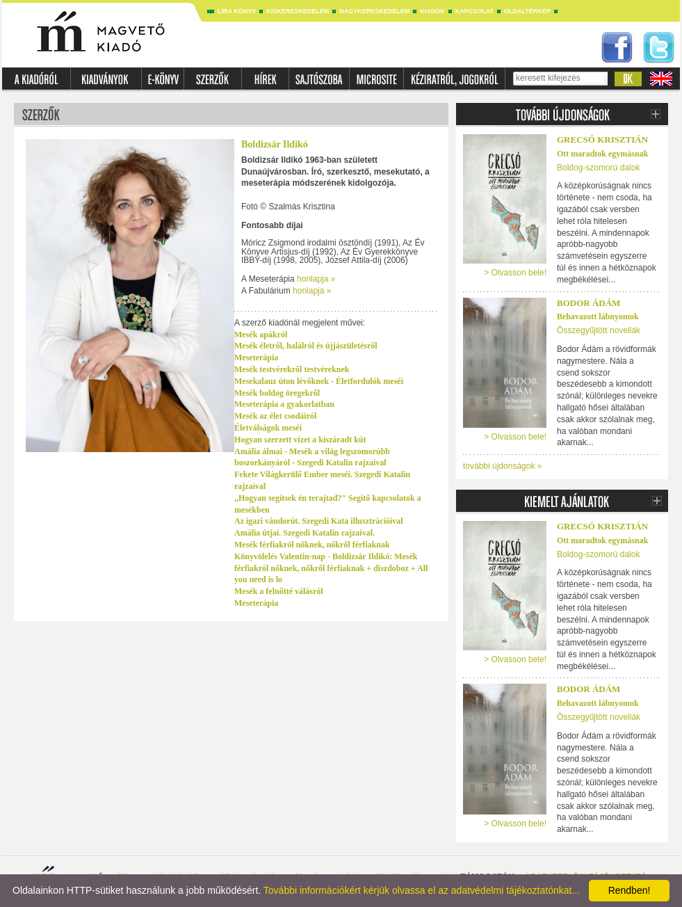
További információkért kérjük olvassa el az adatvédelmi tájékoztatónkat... (421, 890)
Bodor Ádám (588, 303)
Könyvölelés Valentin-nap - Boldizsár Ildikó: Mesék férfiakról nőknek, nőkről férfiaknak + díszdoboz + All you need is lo (331, 568)
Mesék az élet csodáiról (275, 416)
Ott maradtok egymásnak (602, 154)
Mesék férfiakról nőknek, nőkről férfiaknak (312, 544)
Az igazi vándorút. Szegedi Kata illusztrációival (318, 521)
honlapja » (316, 279)
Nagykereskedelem (374, 11)
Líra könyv (237, 11)
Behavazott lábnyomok (598, 316)
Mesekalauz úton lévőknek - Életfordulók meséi (318, 381)
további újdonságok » (502, 466)
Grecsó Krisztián (602, 139)
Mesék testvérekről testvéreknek (292, 369)
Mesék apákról (260, 334)
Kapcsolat (474, 11)
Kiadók (432, 11)
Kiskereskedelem (297, 11)
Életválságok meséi (268, 428)
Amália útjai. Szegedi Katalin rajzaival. (304, 533)
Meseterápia (256, 357)
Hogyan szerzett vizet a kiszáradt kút (300, 439)
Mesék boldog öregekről (277, 393)
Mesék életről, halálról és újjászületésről (305, 346)
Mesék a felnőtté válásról (278, 591)
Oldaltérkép (527, 11)
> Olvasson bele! (515, 273)
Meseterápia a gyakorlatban (284, 404)
